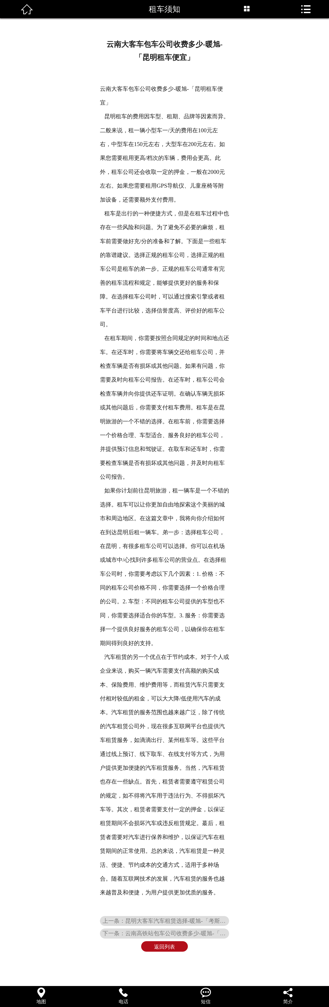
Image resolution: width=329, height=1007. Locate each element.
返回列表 (164, 947)
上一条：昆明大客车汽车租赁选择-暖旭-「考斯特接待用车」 (166, 921)
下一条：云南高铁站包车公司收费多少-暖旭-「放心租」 (166, 933)
